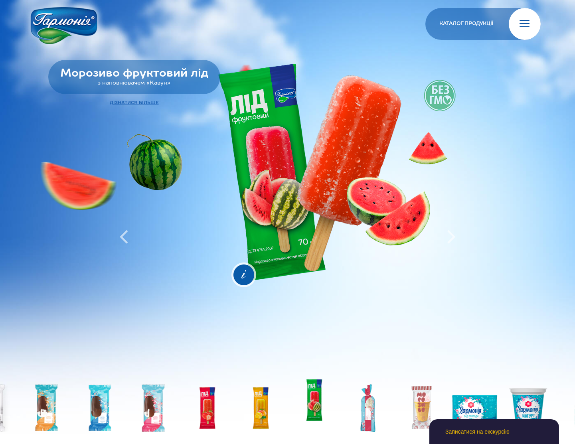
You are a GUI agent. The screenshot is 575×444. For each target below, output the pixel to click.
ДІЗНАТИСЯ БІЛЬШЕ (134, 103)
